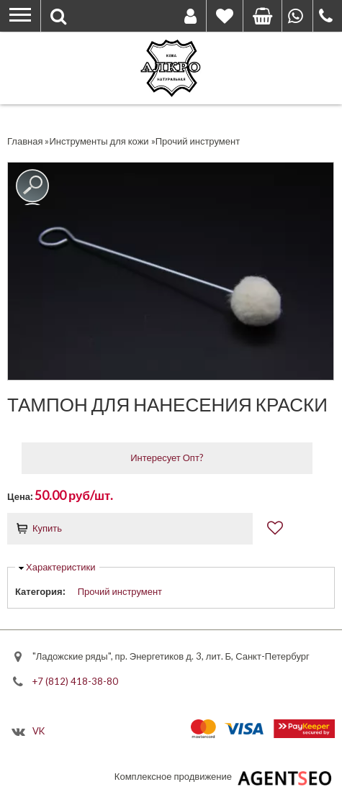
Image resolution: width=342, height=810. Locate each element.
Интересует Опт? (167, 457)
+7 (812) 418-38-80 (75, 681)
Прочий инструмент (120, 591)
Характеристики (60, 567)
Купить (47, 528)
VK (38, 730)
